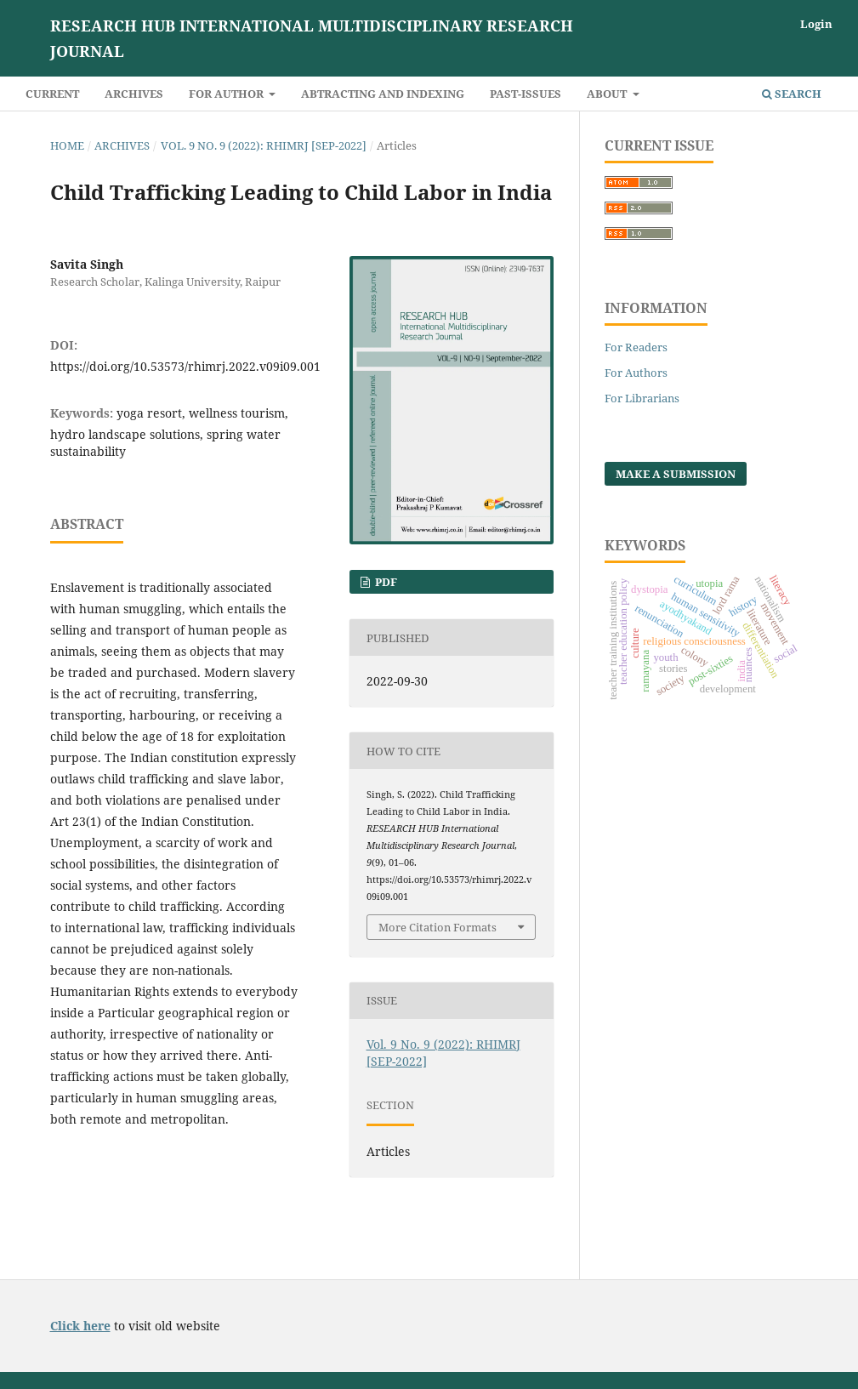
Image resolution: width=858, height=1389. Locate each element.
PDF (384, 581)
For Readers (636, 347)
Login (816, 23)
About (608, 93)
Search (791, 93)
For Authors (636, 372)
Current (52, 93)
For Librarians (642, 398)
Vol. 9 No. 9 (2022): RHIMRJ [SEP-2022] (263, 145)
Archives (134, 93)
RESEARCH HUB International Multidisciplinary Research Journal (311, 38)
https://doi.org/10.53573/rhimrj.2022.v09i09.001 (185, 366)
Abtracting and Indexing (382, 93)
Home (67, 145)
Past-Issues (525, 93)
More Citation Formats (437, 927)
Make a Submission (676, 473)
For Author (227, 93)
